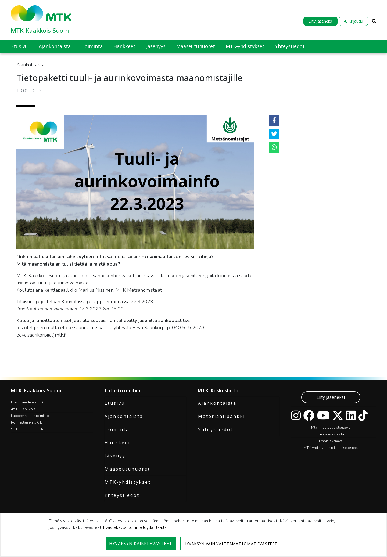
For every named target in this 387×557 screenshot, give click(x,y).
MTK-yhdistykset (128, 482)
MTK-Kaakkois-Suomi (41, 30)
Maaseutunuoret (127, 469)
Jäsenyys (116, 456)
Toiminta (117, 429)
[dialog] (193, 535)
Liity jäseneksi (321, 21)
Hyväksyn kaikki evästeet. (141, 544)
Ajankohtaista (124, 416)
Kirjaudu (353, 21)
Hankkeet (118, 443)
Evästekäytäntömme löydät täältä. (135, 527)
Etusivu (115, 403)
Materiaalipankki (221, 416)
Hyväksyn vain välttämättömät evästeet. (231, 543)
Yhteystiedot (122, 495)
